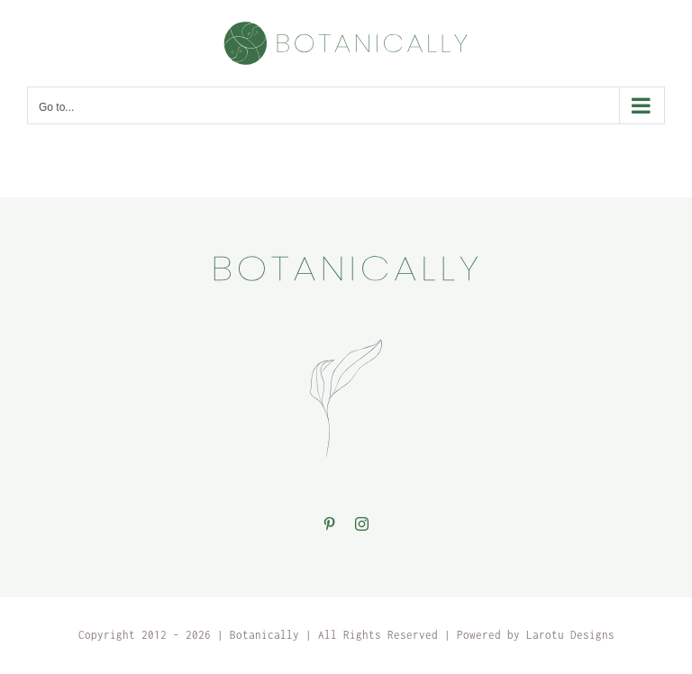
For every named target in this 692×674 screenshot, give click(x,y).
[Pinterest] (330, 524)
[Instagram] (362, 524)
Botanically (264, 635)
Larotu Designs (570, 635)
